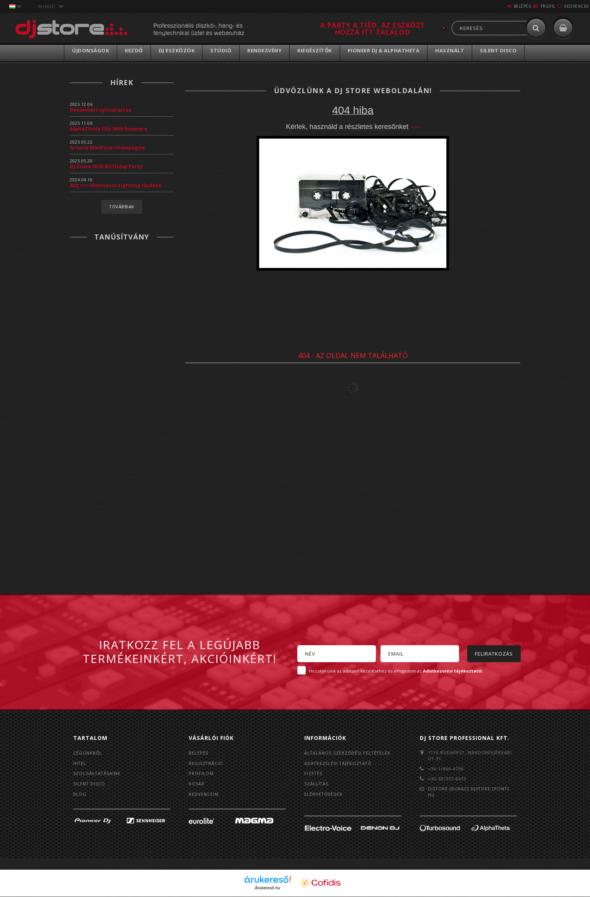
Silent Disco (498, 50)
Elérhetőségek (324, 794)
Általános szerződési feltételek (348, 753)
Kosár (196, 784)
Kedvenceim (204, 794)
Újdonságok (90, 50)
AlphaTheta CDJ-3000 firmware (108, 128)
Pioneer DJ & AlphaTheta (384, 50)
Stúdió (220, 50)
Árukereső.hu (267, 888)
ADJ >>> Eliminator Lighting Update (115, 185)
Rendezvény (264, 50)
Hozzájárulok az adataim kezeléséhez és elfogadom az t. (396, 671)
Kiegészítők (314, 50)
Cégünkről (87, 753)
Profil (534, 6)
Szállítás (316, 784)
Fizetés (313, 774)
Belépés (499, 6)
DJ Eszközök (177, 50)
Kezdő (134, 50)
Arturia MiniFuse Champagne (107, 147)
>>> (415, 127)
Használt (449, 50)
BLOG (80, 794)
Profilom (201, 774)
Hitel (80, 763)
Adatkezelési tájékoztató (338, 763)
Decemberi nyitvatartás (100, 109)
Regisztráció (206, 763)
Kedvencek (572, 6)
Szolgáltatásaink (97, 774)
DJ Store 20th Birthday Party (106, 166)
